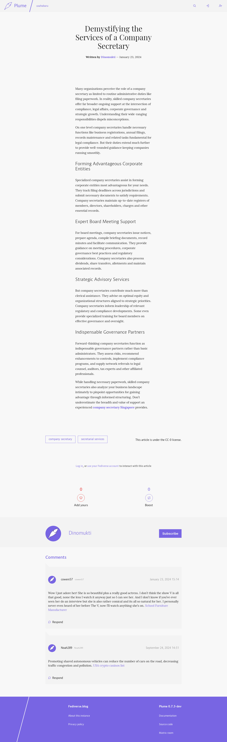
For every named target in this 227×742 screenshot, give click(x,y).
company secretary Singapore (114, 407)
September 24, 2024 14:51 (162, 648)
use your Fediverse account (103, 466)
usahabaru (42, 6)
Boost (149, 501)
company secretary (60, 439)
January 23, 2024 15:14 (164, 580)
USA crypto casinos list (109, 665)
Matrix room (166, 733)
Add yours (81, 501)
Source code (166, 724)
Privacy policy (76, 724)
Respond (57, 622)
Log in (79, 466)
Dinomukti (108, 57)
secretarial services (92, 439)
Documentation (168, 716)
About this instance (79, 716)
